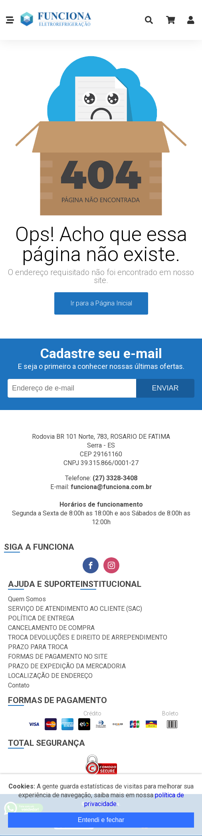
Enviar (165, 388)
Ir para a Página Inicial (101, 303)
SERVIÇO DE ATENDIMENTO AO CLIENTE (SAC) (75, 608)
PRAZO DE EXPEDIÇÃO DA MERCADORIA (67, 666)
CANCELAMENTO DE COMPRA (51, 628)
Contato (19, 685)
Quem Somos (27, 599)
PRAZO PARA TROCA (38, 647)
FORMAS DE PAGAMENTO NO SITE (57, 656)
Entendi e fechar (101, 819)
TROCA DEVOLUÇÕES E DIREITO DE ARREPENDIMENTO (87, 637)
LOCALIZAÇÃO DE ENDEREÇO (50, 675)
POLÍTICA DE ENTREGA (41, 618)
